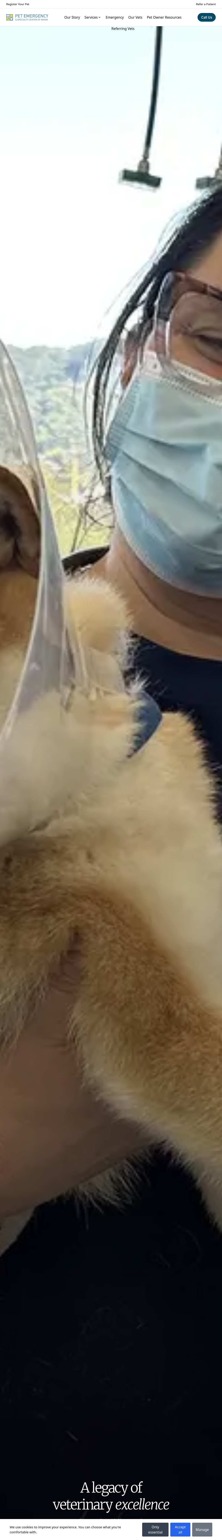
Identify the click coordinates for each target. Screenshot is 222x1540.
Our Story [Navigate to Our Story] (72, 17)
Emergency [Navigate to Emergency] (115, 17)
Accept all (180, 1530)
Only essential (155, 1530)
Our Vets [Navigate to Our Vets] (135, 17)
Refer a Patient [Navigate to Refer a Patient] (206, 4)
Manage (202, 1529)
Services (92, 17)
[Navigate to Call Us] (207, 17)
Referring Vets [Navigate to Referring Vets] (122, 28)
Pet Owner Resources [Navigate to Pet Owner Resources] (164, 17)
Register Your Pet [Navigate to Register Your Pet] (17, 4)
